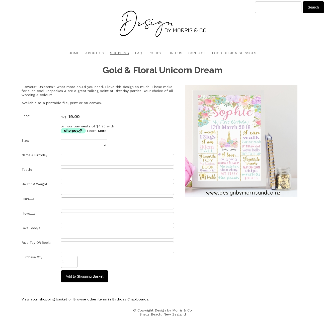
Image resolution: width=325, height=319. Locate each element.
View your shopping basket (44, 299)
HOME (73, 53)
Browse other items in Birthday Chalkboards (110, 299)
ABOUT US (94, 53)
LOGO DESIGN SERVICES (234, 53)
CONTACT (197, 53)
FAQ (138, 53)
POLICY (154, 53)
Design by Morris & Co (173, 310)
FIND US (175, 53)
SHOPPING (119, 53)
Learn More (96, 131)
